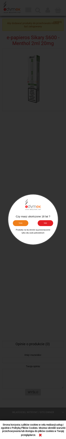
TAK (21, 223)
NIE (45, 223)
